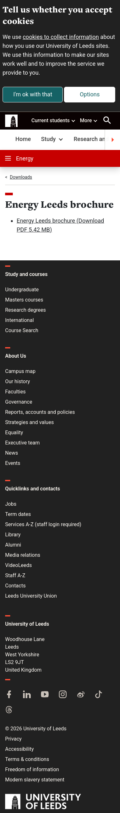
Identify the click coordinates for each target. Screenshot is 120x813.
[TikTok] (98, 695)
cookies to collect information (61, 37)
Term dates (18, 514)
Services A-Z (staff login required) (43, 524)
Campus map (20, 371)
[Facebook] (9, 695)
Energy (19, 158)
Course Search (21, 330)
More (89, 120)
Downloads (21, 177)
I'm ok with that (32, 94)
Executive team (22, 443)
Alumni (13, 545)
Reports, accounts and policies (40, 412)
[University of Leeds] (43, 802)
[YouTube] (45, 695)
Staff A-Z (15, 575)
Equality (14, 432)
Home (23, 139)
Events (12, 463)
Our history (17, 381)
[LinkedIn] (27, 695)
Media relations (22, 555)
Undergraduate (22, 290)
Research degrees (25, 310)
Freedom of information (32, 769)
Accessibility (19, 749)
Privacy (13, 739)
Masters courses (24, 300)
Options (90, 94)
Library (12, 535)
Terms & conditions (27, 759)
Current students (53, 120)
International (19, 320)
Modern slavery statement (34, 780)
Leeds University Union (31, 596)
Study (52, 139)
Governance (18, 402)
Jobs (10, 504)
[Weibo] (81, 695)
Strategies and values (29, 422)
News (11, 453)
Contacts (15, 586)
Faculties (15, 392)
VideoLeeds (18, 565)
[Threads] (9, 710)
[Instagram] (63, 695)
